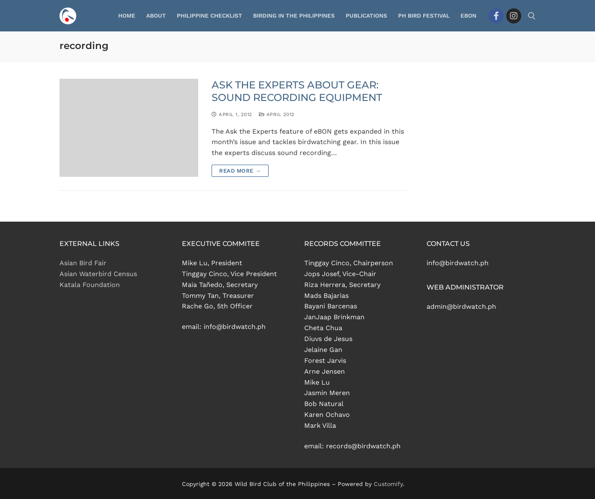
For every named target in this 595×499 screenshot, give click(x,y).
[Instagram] (513, 15)
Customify (388, 484)
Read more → (240, 171)
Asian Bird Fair (83, 263)
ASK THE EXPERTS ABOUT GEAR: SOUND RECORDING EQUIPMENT (297, 91)
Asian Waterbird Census (98, 274)
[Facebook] (496, 15)
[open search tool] (532, 16)
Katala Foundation (90, 285)
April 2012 (277, 114)
